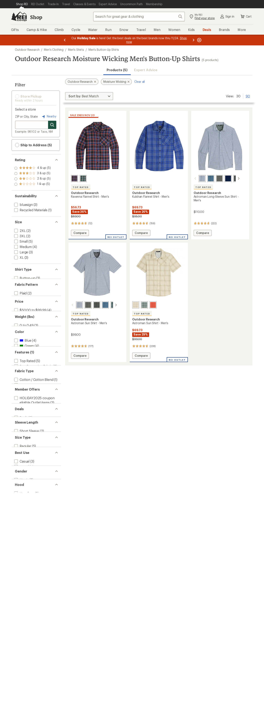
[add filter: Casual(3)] (21, 614)
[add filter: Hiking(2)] (21, 625)
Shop (36, 17)
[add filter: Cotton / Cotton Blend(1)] (33, 466)
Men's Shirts (76, 49)
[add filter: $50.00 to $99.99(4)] (29, 335)
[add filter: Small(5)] (20, 241)
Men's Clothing (54, 49)
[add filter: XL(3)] (18, 257)
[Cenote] (223, 178)
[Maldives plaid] (205, 178)
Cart (246, 16)
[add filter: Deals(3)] (20, 542)
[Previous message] (64, 40)
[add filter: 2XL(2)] (19, 231)
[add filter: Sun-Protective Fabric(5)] (32, 435)
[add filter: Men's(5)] (20, 651)
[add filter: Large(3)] (20, 252)
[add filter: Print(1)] (20, 315)
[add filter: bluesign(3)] (23, 205)
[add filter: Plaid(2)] (20, 304)
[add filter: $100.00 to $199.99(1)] (31, 341)
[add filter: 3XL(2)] (19, 236)
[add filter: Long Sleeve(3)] (25, 568)
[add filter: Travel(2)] (21, 620)
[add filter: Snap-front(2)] (24, 283)
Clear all (139, 81)
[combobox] (139, 16)
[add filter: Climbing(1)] (23, 630)
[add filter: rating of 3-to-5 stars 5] (32, 173)
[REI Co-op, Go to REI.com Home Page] (19, 16)
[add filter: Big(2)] (18, 594)
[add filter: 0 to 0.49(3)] (23, 361)
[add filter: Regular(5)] (22, 588)
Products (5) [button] (117, 70)
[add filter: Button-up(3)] (24, 278)
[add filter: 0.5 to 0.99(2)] (24, 367)
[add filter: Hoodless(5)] (23, 672)
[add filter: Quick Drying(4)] (26, 446)
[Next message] (193, 40)
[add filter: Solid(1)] (20, 309)
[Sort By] (89, 96)
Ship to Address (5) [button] (33, 145)
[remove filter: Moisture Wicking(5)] (29, 440)
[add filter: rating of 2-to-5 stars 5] (32, 179)
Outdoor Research (27, 49)
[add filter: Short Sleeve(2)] (26, 562)
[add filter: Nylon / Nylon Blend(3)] (31, 472)
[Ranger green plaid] (83, 304)
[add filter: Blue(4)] (22, 387)
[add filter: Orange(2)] (24, 398)
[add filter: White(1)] (23, 409)
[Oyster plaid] (135, 304)
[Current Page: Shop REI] (21, 4)
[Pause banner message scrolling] (199, 40)
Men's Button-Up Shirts (103, 49)
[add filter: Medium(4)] (22, 247)
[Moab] (153, 304)
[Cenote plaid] (74, 178)
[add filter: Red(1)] (22, 403)
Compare (79, 233)
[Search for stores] (52, 125)
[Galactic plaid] (197, 178)
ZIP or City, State (26, 116)
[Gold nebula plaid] (231, 178)
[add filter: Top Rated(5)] (24, 429)
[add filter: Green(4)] (23, 393)
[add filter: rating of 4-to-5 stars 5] (32, 168)
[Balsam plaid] (144, 304)
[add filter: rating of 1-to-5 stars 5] (32, 184)
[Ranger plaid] (214, 178)
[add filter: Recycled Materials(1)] (30, 210)
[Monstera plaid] (83, 178)
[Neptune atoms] (109, 304)
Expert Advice (145, 70)
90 (248, 95)
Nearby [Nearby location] (48, 116)
